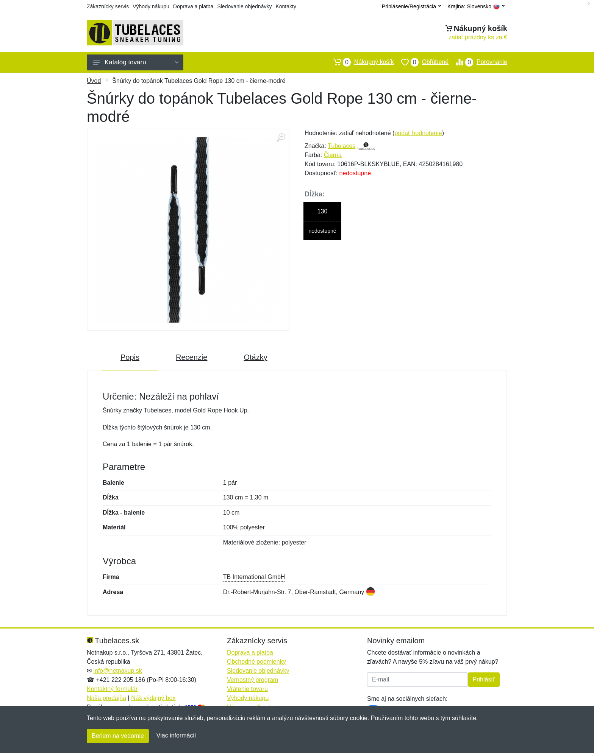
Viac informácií (176, 735)
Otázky (255, 357)
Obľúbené (421, 62)
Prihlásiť (484, 679)
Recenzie (191, 357)
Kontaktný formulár (112, 689)
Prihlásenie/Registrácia (411, 6)
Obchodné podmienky (256, 661)
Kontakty (285, 6)
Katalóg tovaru (135, 62)
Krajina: (476, 6)
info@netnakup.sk (117, 670)
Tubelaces (341, 146)
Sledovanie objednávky (244, 6)
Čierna (333, 155)
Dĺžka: (315, 194)
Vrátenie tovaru (247, 689)
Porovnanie (478, 62)
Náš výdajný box (153, 698)
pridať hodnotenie (418, 133)
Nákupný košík (360, 62)
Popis (129, 357)
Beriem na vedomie (118, 736)
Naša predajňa (106, 698)
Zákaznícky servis (108, 6)
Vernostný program (252, 680)
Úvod (94, 81)
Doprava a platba (193, 6)
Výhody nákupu (151, 6)
